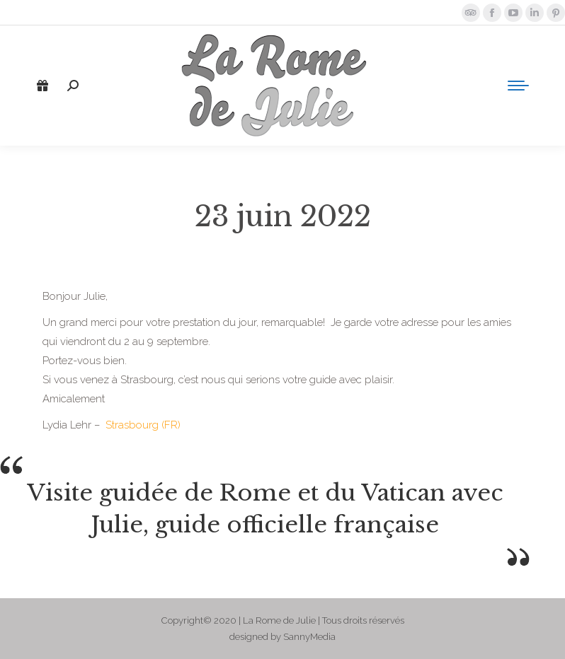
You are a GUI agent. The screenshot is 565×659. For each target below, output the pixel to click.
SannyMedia (309, 636)
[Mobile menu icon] (518, 85)
